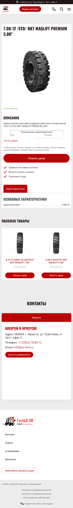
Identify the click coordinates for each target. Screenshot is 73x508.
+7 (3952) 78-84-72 (30, 342)
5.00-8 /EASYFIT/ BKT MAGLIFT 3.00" (56, 261)
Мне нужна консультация (19, 470)
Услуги (9, 442)
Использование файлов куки (36, 497)
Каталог (9, 434)
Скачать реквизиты (19, 354)
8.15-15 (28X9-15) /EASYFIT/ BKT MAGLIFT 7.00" (20, 261)
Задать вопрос (30, 9)
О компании (12, 451)
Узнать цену (36, 158)
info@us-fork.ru (24, 347)
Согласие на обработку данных (36, 494)
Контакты (10, 459)
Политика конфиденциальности (36, 490)
